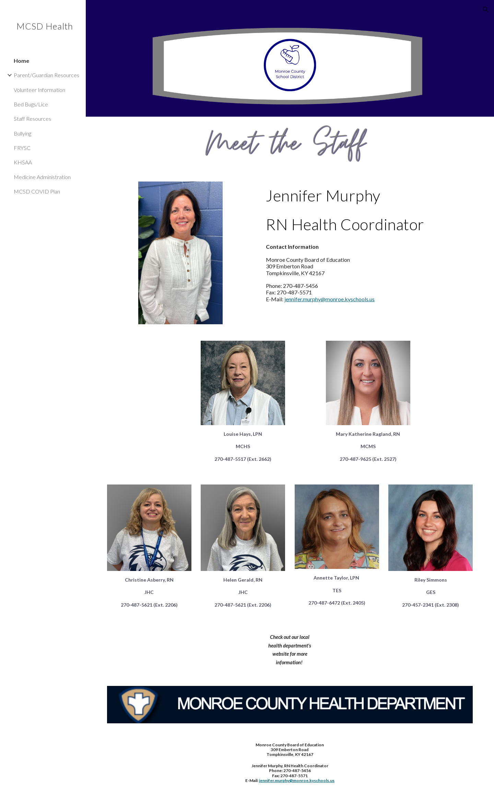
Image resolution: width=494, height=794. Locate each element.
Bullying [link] (22, 133)
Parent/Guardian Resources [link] (46, 75)
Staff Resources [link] (32, 118)
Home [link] (21, 60)
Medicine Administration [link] (42, 177)
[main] (368, 210)
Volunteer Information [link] (39, 89)
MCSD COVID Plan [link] (37, 191)
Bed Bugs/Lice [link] (31, 104)
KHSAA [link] (23, 162)
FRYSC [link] (22, 147)
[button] (486, 9)
